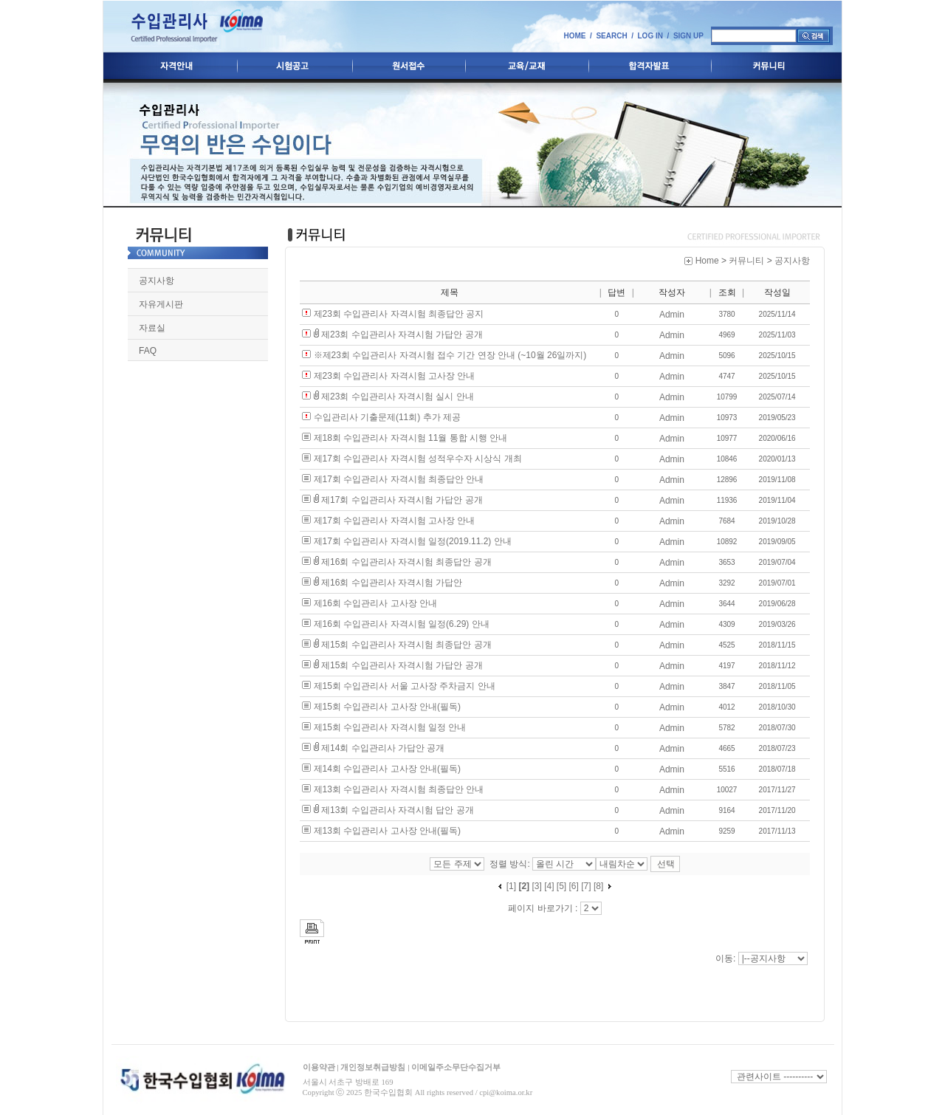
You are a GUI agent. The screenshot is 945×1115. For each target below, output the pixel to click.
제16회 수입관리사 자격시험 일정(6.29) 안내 (401, 624)
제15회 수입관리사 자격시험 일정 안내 (390, 727)
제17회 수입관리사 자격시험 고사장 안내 (394, 520)
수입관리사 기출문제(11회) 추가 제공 (387, 417)
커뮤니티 (746, 260)
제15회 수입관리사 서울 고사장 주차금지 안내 (404, 686)
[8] (598, 886)
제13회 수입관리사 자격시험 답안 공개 (397, 810)
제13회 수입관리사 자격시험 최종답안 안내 (399, 789)
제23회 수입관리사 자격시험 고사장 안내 (394, 376)
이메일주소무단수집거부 (456, 1066)
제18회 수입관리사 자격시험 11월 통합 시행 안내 (411, 438)
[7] (586, 886)
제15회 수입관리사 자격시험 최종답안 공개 (406, 644)
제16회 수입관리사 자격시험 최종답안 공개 (406, 562)
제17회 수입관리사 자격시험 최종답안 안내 (399, 479)
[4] (549, 886)
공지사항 (156, 280)
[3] (536, 886)
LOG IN (650, 36)
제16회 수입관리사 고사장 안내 (375, 603)
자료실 (152, 328)
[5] (561, 886)
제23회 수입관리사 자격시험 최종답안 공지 (399, 314)
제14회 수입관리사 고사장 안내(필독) (387, 769)
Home (707, 260)
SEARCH (611, 36)
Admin (671, 314)
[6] (574, 886)
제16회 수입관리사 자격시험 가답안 (391, 582)
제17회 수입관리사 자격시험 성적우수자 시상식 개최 (418, 458)
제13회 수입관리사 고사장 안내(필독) (387, 831)
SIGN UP (688, 36)
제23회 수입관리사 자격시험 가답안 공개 (402, 334)
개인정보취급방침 (372, 1066)
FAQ (148, 351)
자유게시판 (161, 304)
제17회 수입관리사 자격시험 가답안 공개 (402, 500)
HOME (574, 36)
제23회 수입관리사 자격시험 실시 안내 (397, 396)
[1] (511, 886)
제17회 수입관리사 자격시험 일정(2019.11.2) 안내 (413, 541)
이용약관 (319, 1066)
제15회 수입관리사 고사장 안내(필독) (387, 706)
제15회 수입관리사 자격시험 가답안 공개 (402, 665)
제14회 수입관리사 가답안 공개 (382, 748)
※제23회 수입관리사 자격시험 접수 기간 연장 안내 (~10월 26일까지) (450, 355)
